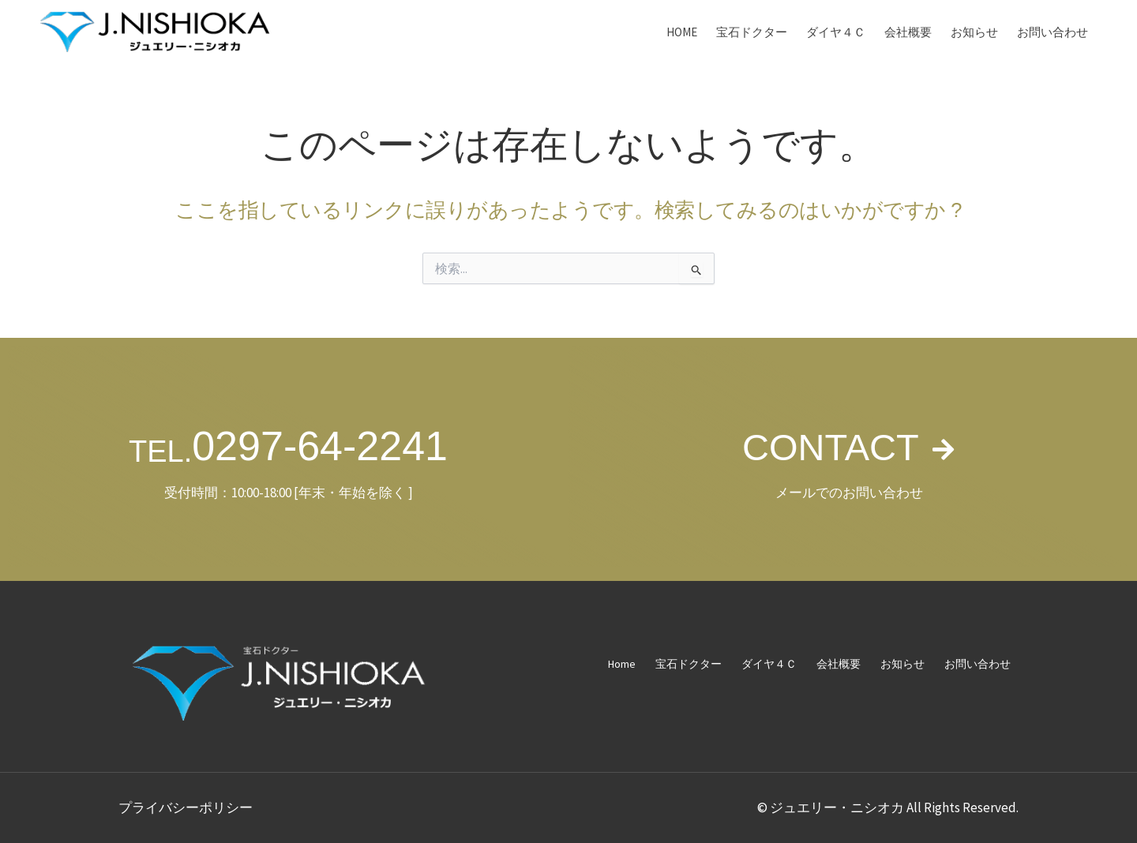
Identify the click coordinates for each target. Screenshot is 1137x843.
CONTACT (829, 446)
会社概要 (908, 31)
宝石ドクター (751, 31)
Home (681, 31)
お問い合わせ (1052, 31)
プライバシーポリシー (185, 807)
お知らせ (974, 31)
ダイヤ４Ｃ (835, 31)
